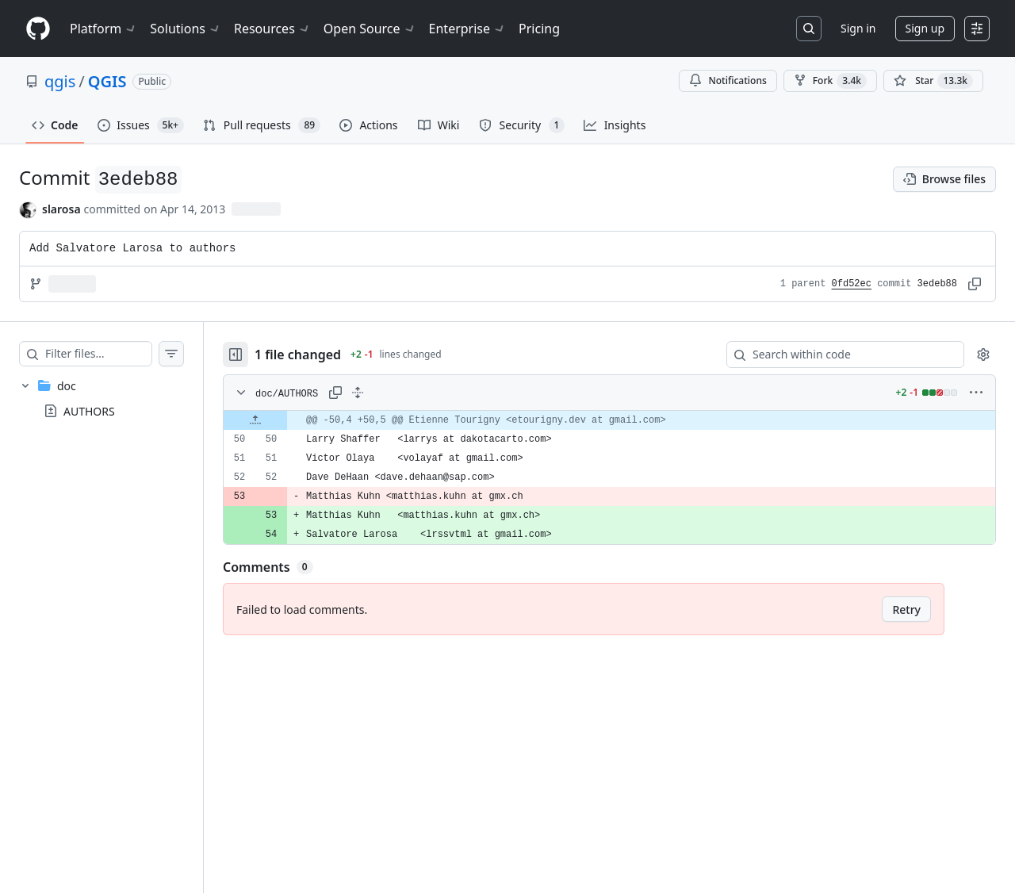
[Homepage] (38, 29)
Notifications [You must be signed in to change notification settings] (727, 80)
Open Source (370, 28)
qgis (59, 81)
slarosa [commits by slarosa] (61, 209)
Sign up (925, 28)
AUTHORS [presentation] (89, 411)
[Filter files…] (114, 354)
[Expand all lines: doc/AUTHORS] (389, 392)
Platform (103, 28)
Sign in (858, 28)
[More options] (976, 392)
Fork (830, 81)
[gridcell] (625, 420)
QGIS (107, 81)
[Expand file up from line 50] (287, 420)
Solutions (185, 28)
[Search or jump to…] (809, 28)
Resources (272, 28)
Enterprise (467, 28)
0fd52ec (851, 283)
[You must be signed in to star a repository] (933, 81)
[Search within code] (838, 354)
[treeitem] (117, 398)
